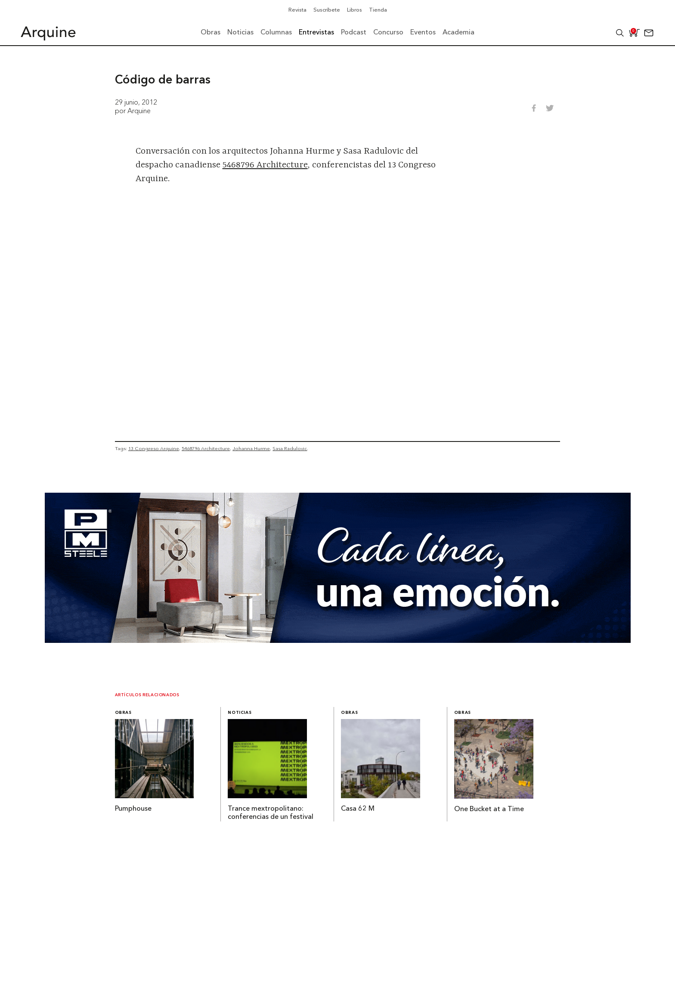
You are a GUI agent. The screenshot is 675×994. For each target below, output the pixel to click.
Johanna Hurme (251, 448)
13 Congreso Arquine (153, 448)
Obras (123, 713)
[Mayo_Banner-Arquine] (338, 640)
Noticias (239, 713)
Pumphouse (133, 809)
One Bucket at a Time (489, 809)
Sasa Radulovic (289, 448)
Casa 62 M (358, 809)
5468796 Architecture (265, 165)
